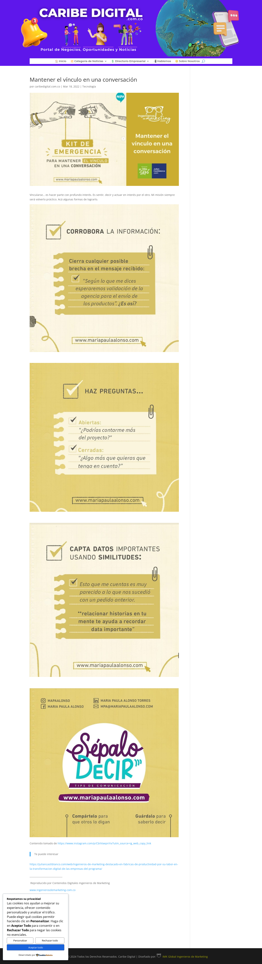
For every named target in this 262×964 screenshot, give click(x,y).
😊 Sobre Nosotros (187, 61)
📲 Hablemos (162, 61)
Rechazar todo (50, 940)
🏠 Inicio (60, 61)
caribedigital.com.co (47, 86)
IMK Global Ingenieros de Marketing (182, 956)
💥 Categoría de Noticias (86, 61)
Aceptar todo (35, 947)
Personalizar (20, 940)
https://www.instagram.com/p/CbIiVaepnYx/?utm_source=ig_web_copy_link (104, 843)
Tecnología (89, 86)
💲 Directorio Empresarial (128, 61)
